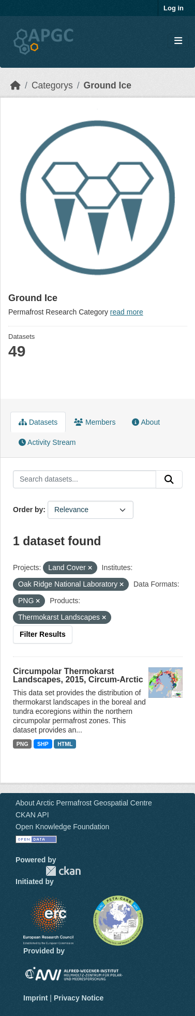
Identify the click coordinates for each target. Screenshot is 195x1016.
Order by (28, 509)
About (146, 422)
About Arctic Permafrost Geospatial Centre (84, 803)
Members (94, 422)
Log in (173, 8)
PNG (22, 744)
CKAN (63, 870)
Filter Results (43, 634)
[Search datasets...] (84, 479)
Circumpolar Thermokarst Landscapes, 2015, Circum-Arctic (78, 675)
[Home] (15, 85)
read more (126, 312)
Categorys (52, 85)
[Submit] (169, 479)
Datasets (38, 422)
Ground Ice (107, 85)
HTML (64, 744)
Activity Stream (47, 442)
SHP (43, 744)
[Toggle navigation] (178, 41)
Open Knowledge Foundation (62, 827)
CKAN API (32, 815)
